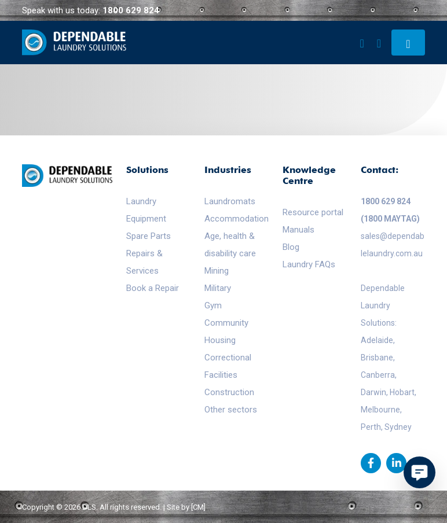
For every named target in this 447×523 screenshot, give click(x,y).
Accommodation (236, 218)
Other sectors (230, 409)
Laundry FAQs (309, 264)
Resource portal (313, 212)
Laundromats (229, 201)
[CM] (198, 507)
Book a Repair (152, 288)
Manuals (298, 229)
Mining (216, 271)
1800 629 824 (130, 10)
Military (217, 288)
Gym (213, 305)
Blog (291, 247)
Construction (229, 392)
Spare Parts (148, 236)
